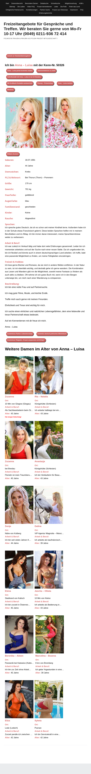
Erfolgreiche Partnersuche (15, 10)
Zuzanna (9, 396)
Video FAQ (31, 6)
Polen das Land (74, 6)
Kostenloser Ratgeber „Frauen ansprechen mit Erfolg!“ (26, 340)
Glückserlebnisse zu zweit (46, 70)
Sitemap (12, 6)
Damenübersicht (17, 3)
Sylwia (38, 720)
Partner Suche (45, 10)
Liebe (56, 6)
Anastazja (40, 461)
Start (7, 3)
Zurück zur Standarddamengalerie (18, 56)
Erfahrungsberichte (45, 13)
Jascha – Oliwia (43, 591)
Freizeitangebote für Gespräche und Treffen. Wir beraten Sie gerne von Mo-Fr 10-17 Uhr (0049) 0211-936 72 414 (42, 29)
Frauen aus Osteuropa (60, 10)
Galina (38, 526)
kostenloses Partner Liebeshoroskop (19, 334)
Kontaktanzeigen (32, 10)
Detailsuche (44, 3)
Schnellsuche (55, 3)
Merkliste (10, 89)
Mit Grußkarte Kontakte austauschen (19, 83)
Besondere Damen (31, 3)
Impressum (74, 10)
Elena (8, 591)
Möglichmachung (71, 3)
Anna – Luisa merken (65, 83)
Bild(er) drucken (12, 154)
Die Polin (63, 6)
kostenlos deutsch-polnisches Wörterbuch (52, 334)
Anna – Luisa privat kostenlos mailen (19, 70)
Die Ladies (21, 6)
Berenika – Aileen (14, 656)
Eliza (7, 720)
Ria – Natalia (41, 396)
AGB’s (81, 3)
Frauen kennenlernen (44, 6)
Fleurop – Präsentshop (45, 83)
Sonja (8, 526)
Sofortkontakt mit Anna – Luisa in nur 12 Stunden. (24, 77)
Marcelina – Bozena (45, 656)
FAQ (81, 10)
